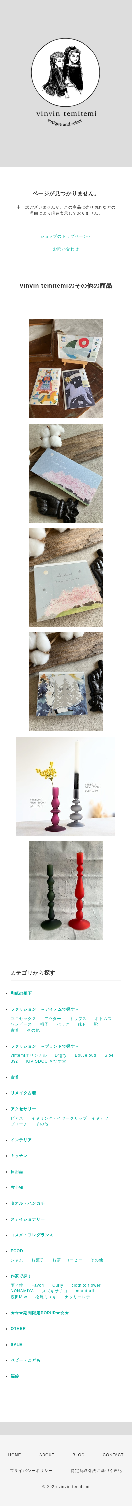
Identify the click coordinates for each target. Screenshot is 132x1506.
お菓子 (37, 1260)
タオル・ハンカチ (28, 1203)
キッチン (19, 1156)
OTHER (18, 1328)
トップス (78, 1018)
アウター (52, 1018)
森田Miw (19, 1297)
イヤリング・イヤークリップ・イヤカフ (70, 1118)
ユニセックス (23, 1018)
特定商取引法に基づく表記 (96, 1470)
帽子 (44, 1024)
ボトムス (103, 1018)
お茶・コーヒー (67, 1260)
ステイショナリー (28, 1219)
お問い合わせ (66, 249)
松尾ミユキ (46, 1297)
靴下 (82, 1024)
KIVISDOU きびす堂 (46, 1061)
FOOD (17, 1251)
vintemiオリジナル (29, 1055)
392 (14, 1061)
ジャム (17, 1260)
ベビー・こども (26, 1360)
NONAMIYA (22, 1291)
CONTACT (113, 1455)
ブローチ (19, 1124)
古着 (15, 1030)
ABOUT (46, 1455)
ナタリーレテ (77, 1297)
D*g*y (61, 1055)
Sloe (109, 1055)
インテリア (21, 1140)
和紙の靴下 (21, 993)
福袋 (15, 1376)
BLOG (79, 1455)
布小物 (17, 1187)
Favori (37, 1285)
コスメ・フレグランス (32, 1235)
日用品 (17, 1171)
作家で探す (21, 1276)
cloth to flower (86, 1285)
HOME (14, 1455)
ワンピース (21, 1024)
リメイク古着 (23, 1093)
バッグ (63, 1024)
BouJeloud (85, 1055)
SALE (16, 1344)
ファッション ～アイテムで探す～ (45, 1009)
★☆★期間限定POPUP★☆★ (40, 1313)
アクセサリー (23, 1109)
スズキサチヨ (55, 1291)
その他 (33, 1030)
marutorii (85, 1291)
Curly (57, 1285)
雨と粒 (17, 1285)
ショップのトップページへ (66, 236)
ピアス (17, 1118)
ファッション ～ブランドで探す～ (45, 1046)
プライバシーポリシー (31, 1470)
